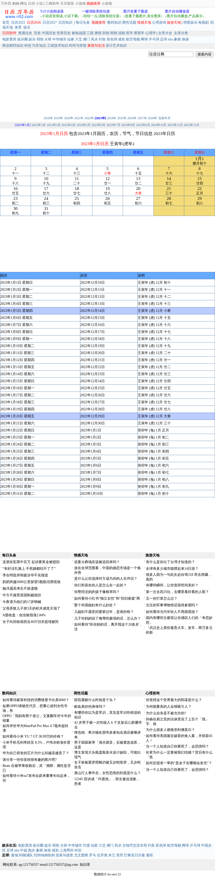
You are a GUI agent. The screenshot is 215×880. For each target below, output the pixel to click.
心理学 (150, 33)
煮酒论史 (25, 33)
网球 (144, 39)
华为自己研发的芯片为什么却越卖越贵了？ (36, 753)
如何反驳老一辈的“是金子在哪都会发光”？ (179, 763)
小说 (39, 3)
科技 (27, 45)
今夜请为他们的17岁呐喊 (22, 602)
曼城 (14, 855)
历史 (37, 33)
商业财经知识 (12, 45)
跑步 (31, 850)
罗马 (92, 855)
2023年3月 (54, 125)
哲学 (129, 33)
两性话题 (129, 22)
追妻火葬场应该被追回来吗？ (97, 562)
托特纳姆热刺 (44, 855)
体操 (185, 39)
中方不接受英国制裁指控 (22, 595)
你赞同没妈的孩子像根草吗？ (97, 592)
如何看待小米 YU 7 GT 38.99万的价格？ (33, 736)
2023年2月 (39, 125)
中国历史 (49, 33)
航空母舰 (133, 39)
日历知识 (65, 22)
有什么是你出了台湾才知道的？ (170, 562)
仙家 (70, 39)
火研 (47, 39)
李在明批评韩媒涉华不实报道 (25, 575)
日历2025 (18, 22)
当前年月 (164, 118)
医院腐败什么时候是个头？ (95, 700)
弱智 (40, 39)
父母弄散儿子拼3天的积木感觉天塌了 (31, 608)
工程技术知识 (57, 45)
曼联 (149, 855)
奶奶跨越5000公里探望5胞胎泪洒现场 (31, 582)
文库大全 (165, 33)
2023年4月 (69, 125)
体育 (18, 27)
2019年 (58, 118)
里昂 (119, 855)
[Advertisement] (107, 85)
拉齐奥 (102, 855)
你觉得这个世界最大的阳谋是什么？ (174, 700)
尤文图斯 (81, 855)
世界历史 (64, 33)
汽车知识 (39, 45)
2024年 (111, 118)
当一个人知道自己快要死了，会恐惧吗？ (177, 746)
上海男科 (67, 850)
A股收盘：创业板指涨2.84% (24, 615)
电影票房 (9, 39)
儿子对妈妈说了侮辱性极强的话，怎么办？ (107, 618)
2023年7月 (113, 125)
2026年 (132, 118)
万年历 (6, 3)
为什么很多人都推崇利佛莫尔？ (170, 730)
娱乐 (26, 27)
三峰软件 (52, 3)
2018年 (48, 118)
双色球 (112, 39)
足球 (163, 39)
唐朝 (97, 33)
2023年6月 (98, 125)
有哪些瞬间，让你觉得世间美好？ (172, 585)
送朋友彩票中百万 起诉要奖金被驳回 (31, 562)
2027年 (142, 118)
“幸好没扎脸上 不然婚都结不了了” (29, 569)
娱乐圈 (22, 39)
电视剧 (203, 22)
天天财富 (67, 3)
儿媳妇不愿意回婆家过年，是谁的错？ (104, 612)
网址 (23, 3)
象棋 (177, 39)
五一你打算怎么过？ (161, 598)
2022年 (89, 118)
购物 (15, 3)
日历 (31, 3)
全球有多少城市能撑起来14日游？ (172, 569)
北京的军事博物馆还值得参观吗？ (172, 605)
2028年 (152, 118)
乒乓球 (154, 39)
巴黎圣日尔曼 (134, 855)
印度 (86, 845)
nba (170, 39)
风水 (94, 39)
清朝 (121, 33)
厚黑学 (139, 33)
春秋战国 (79, 33)
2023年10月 (159, 125)
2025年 (122, 118)
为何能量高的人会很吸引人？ (168, 706)
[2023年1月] (23, 125)
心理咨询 (159, 22)
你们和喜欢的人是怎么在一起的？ (100, 585)
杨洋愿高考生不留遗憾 (20, 588)
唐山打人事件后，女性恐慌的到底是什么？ (107, 773)
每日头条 (83, 22)
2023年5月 (84, 125)
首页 (5, 22)
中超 (23, 850)
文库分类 (181, 33)
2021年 (79, 118)
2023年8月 (128, 125)
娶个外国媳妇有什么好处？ (95, 605)
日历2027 (50, 22)
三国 (89, 33)
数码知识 (114, 22)
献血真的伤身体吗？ (90, 706)
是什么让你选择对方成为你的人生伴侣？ (105, 578)
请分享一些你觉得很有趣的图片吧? (30, 760)
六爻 (78, 39)
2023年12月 (191, 125)
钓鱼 (102, 39)
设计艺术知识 (116, 45)
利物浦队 (26, 855)
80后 (78, 850)
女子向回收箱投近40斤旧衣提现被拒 (31, 622)
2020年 (68, 118)
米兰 (111, 855)
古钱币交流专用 (134, 845)
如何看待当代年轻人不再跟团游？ (172, 612)
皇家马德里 (64, 855)
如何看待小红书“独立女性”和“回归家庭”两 (107, 598)
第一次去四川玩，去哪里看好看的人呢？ (177, 592)
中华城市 (59, 39)
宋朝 (105, 33)
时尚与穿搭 (77, 45)
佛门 (86, 39)
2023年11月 (175, 125)
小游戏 (80, 3)
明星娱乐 (190, 22)
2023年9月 (143, 125)
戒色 (121, 39)
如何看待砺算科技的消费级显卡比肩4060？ (36, 700)
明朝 (113, 33)
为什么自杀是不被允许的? (166, 713)
